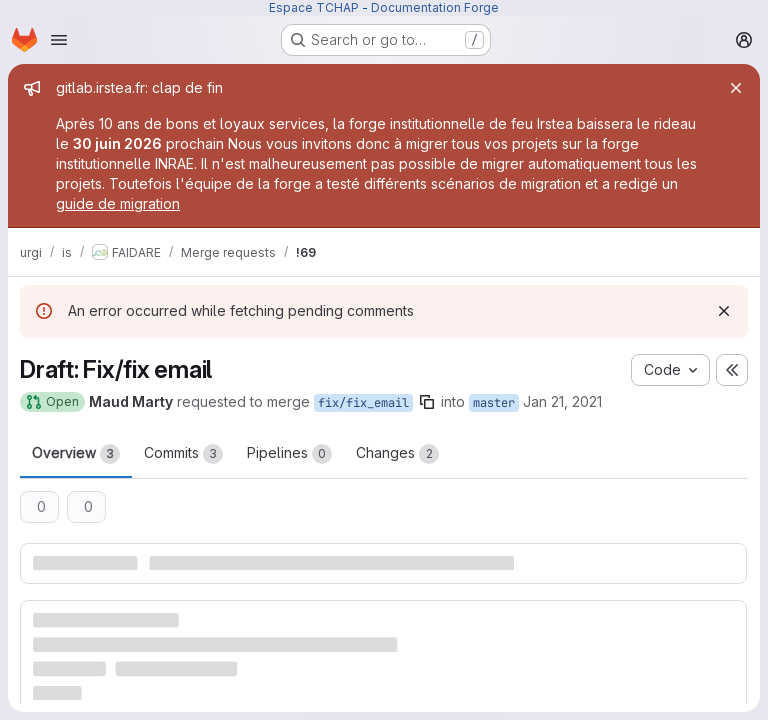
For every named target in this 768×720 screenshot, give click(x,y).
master (494, 403)
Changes (397, 454)
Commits (183, 454)
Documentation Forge (435, 7)
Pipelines (289, 454)
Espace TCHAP (314, 7)
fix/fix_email (363, 403)
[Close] (736, 88)
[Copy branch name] (427, 402)
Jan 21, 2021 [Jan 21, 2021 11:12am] (562, 401)
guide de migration (118, 203)
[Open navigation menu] (59, 40)
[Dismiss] (724, 311)
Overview (76, 454)
